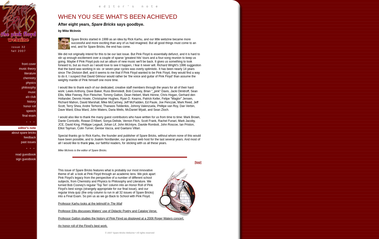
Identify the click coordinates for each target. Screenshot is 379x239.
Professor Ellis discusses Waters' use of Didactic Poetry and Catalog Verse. (107, 211)
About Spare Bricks (24, 132)
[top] (198, 162)
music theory (27, 68)
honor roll (29, 106)
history (31, 101)
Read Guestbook (25, 154)
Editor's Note (27, 128)
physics (31, 83)
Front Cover (29, 64)
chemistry (29, 78)
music (32, 92)
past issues (28, 142)
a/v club (31, 97)
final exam (29, 115)
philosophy (29, 87)
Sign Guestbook (26, 159)
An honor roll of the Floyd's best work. (82, 226)
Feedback (30, 137)
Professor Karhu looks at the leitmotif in (90, 203)
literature (30, 73)
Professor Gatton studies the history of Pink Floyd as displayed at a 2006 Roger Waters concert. (121, 218)
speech (31, 111)
